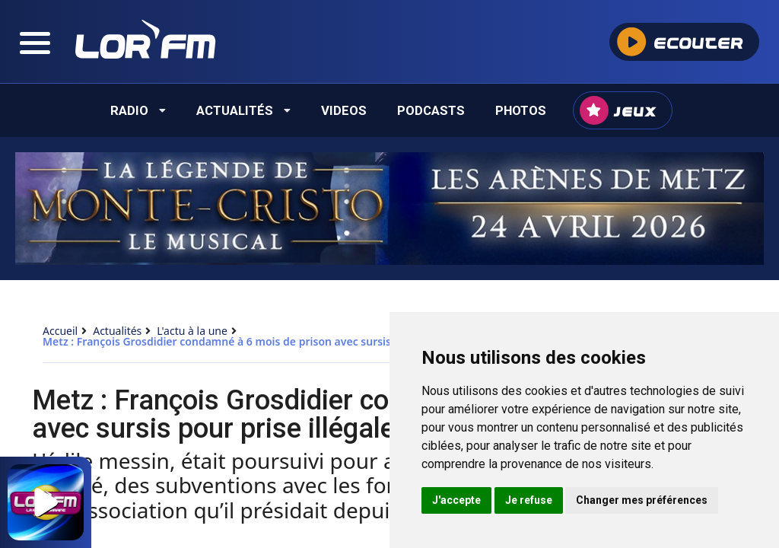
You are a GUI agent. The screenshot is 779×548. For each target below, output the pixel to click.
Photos (520, 110)
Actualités (243, 110)
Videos (344, 110)
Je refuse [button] (528, 500)
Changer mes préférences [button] (641, 500)
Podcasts (431, 110)
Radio (138, 110)
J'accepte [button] (456, 500)
